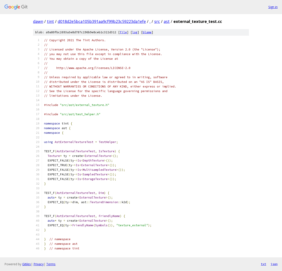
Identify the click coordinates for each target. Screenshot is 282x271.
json (274, 264)
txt (263, 264)
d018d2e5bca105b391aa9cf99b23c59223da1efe (102, 21)
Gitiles (26, 264)
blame (147, 32)
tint (50, 21)
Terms (51, 264)
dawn (38, 21)
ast (167, 21)
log (134, 32)
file (123, 32)
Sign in (273, 7)
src (157, 21)
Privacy (38, 264)
